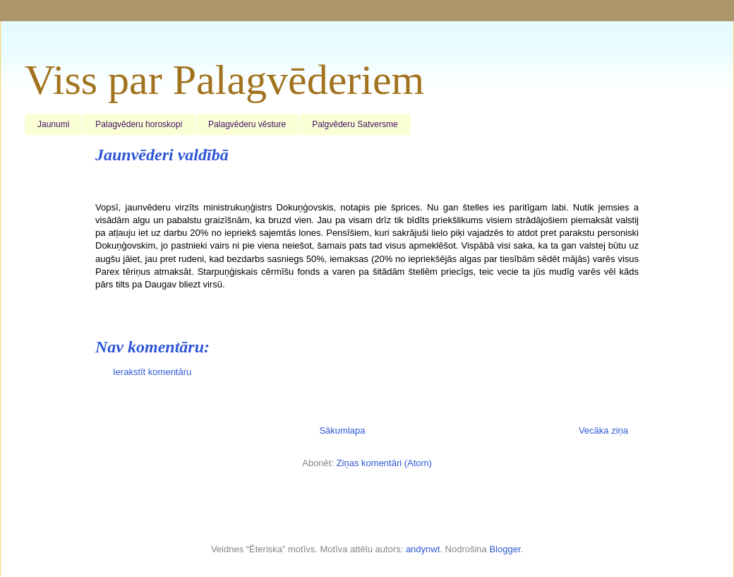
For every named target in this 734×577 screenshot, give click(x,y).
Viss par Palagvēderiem (224, 79)
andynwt (423, 549)
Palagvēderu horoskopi (138, 124)
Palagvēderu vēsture (247, 124)
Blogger (504, 549)
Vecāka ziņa (603, 430)
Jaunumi (53, 124)
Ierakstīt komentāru (152, 372)
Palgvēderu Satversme (354, 124)
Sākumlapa (342, 430)
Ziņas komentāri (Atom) (384, 463)
